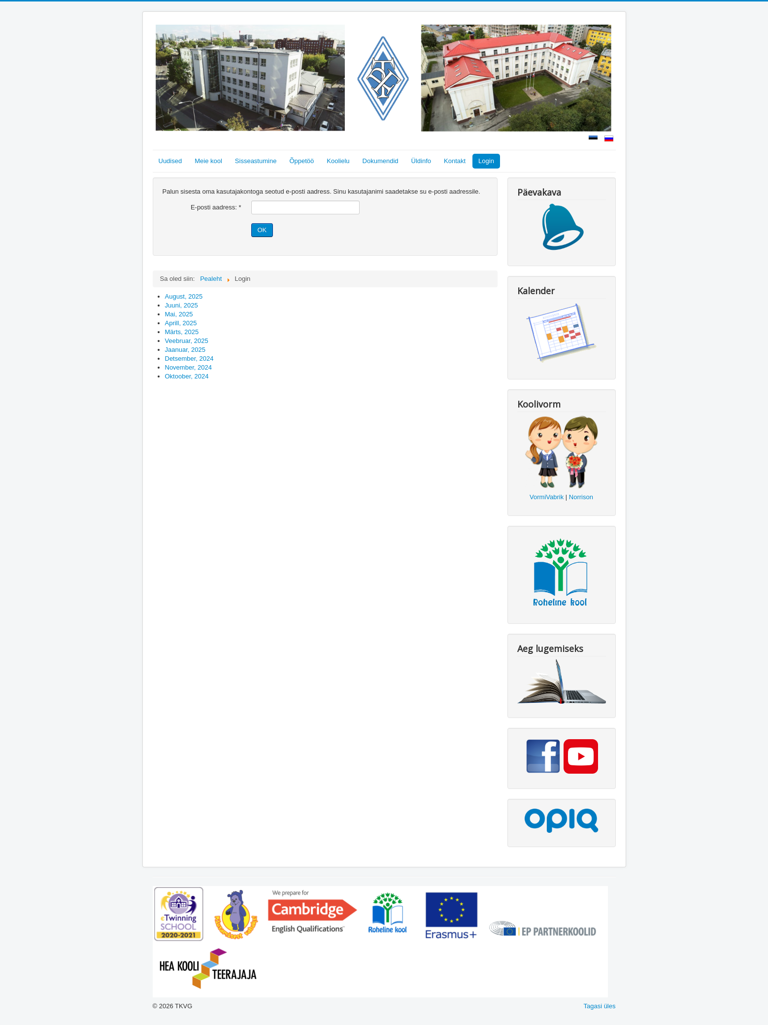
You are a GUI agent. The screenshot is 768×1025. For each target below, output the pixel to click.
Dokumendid (381, 161)
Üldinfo (421, 161)
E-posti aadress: (216, 207)
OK (262, 230)
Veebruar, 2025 (186, 340)
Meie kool (208, 161)
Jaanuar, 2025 (185, 349)
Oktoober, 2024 (187, 376)
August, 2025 (184, 296)
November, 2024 (188, 367)
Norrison (581, 497)
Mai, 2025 (179, 314)
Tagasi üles (599, 1006)
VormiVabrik (547, 497)
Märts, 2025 (182, 332)
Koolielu (338, 161)
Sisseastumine (256, 161)
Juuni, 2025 (181, 305)
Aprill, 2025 (181, 323)
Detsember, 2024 (189, 358)
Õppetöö (301, 161)
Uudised (170, 161)
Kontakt (455, 161)
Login (486, 161)
